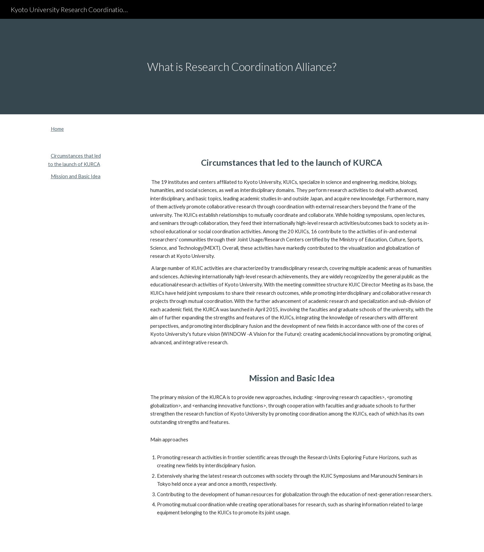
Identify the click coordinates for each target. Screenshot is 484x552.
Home (57, 129)
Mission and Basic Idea (75, 176)
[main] (242, 67)
